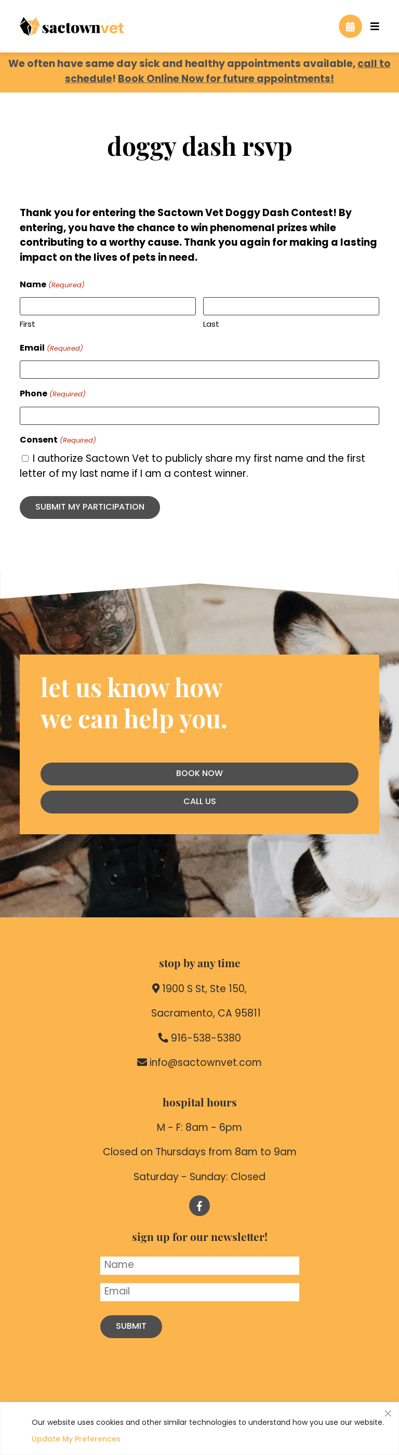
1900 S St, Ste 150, (199, 989)
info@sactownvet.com (199, 1063)
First (27, 325)
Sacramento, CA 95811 (200, 1013)
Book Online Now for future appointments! (226, 80)
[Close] (388, 1411)
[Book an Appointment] (350, 26)
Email (51, 349)
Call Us (199, 802)
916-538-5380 (199, 1038)
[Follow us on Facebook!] (199, 1205)
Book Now (199, 774)
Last (211, 325)
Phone (52, 395)
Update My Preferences (76, 1440)
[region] (199, 1428)
